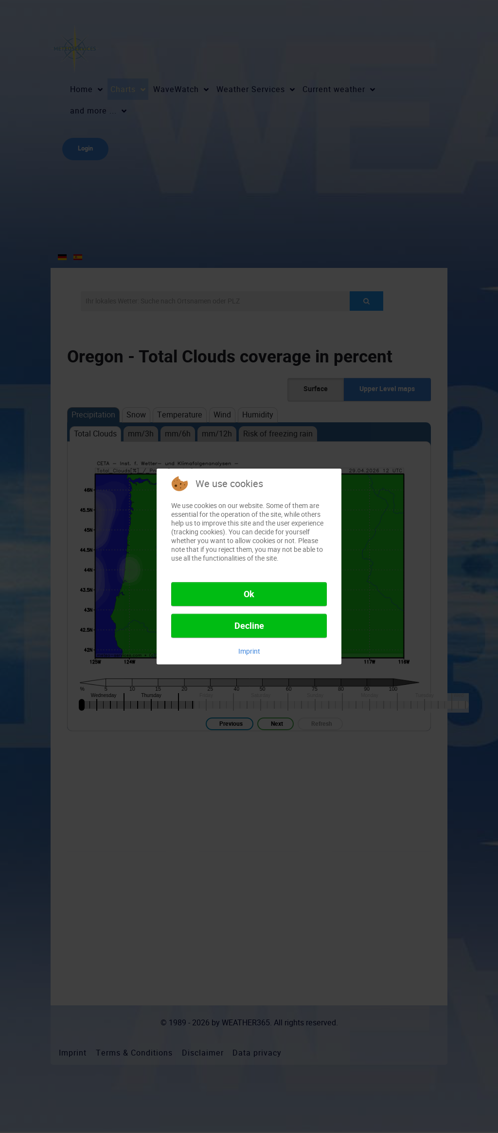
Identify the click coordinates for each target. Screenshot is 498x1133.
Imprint (249, 651)
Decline (249, 626)
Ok (249, 594)
